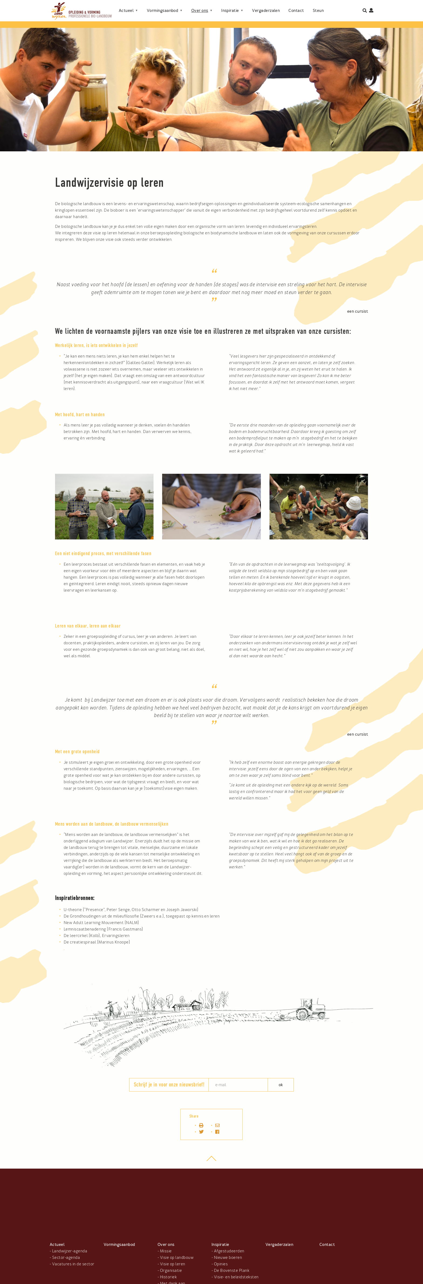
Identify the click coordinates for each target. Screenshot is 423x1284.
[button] (104, 477)
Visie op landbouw (176, 1257)
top (211, 1161)
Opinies (221, 1264)
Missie (166, 1251)
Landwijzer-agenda (69, 1251)
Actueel (126, 10)
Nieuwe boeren (228, 1257)
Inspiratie (230, 10)
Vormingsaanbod (162, 10)
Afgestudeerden (229, 1251)
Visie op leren (172, 1264)
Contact (296, 10)
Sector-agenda (66, 1257)
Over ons (199, 10)
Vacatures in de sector (73, 1264)
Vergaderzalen (266, 10)
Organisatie (171, 1270)
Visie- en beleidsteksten (236, 1277)
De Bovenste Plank (231, 1270)
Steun (318, 10)
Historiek (168, 1277)
